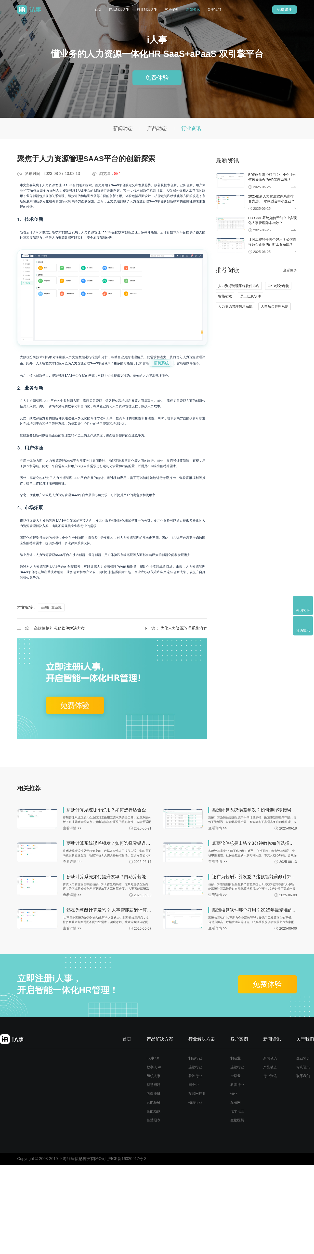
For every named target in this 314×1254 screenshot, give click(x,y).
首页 (98, 10)
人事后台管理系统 (274, 306)
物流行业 (195, 1191)
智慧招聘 (153, 1173)
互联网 (235, 1191)
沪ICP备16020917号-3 (126, 1247)
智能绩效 (225, 296)
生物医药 (237, 1209)
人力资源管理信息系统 (235, 306)
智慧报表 (153, 1209)
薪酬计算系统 (51, 696)
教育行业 (237, 1173)
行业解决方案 (147, 10)
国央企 (193, 1173)
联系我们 (303, 1165)
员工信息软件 (250, 296)
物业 (233, 1182)
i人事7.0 (153, 1147)
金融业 (235, 1165)
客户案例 (172, 10)
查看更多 (290, 270)
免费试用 (284, 9)
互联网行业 (197, 1182)
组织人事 (153, 1165)
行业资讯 (191, 128)
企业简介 (303, 1147)
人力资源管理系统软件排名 (238, 286)
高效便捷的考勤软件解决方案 (59, 717)
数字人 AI (154, 1156)
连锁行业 (195, 1156)
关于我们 (214, 10)
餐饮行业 (195, 1165)
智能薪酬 (153, 1191)
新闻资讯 (193, 10)
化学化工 (237, 1200)
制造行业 (195, 1147)
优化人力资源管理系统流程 (183, 717)
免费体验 (157, 77)
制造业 (235, 1147)
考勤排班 (153, 1182)
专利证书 (303, 1156)
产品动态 (157, 128)
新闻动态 (123, 128)
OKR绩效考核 (278, 286)
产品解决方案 (119, 10)
